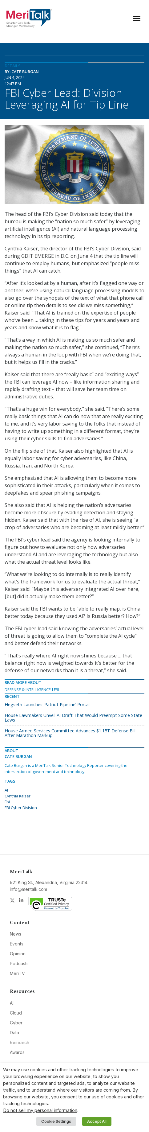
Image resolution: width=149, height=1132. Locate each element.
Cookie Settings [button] (56, 1121)
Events (16, 943)
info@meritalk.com (28, 889)
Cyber (16, 1022)
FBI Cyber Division (21, 807)
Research (19, 1042)
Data (14, 1032)
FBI (56, 689)
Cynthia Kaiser (17, 796)
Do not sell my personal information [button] (40, 1110)
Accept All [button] (97, 1121)
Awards (17, 1052)
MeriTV (17, 973)
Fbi (7, 802)
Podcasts (19, 963)
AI (6, 790)
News (15, 933)
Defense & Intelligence (28, 689)
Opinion (18, 953)
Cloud (16, 1012)
